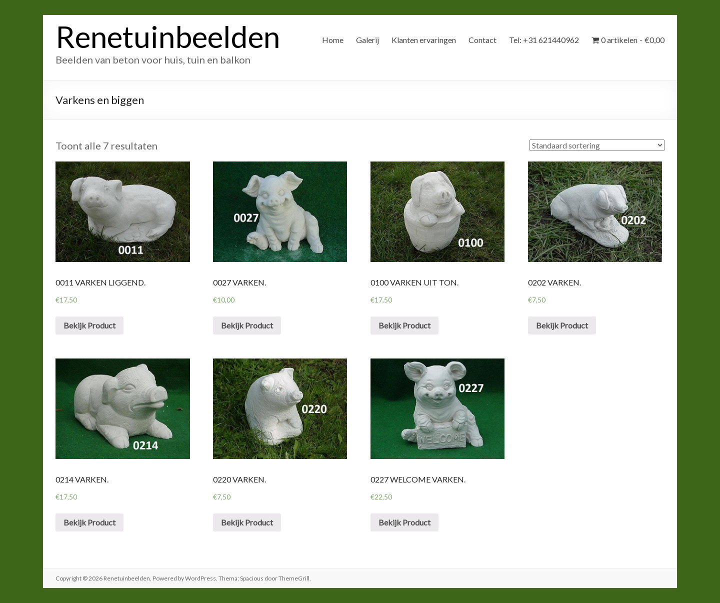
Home (333, 39)
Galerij (367, 39)
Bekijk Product (90, 325)
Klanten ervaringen (424, 39)
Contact (482, 39)
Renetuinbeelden (168, 36)
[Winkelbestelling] (597, 145)
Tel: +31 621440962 (544, 39)
